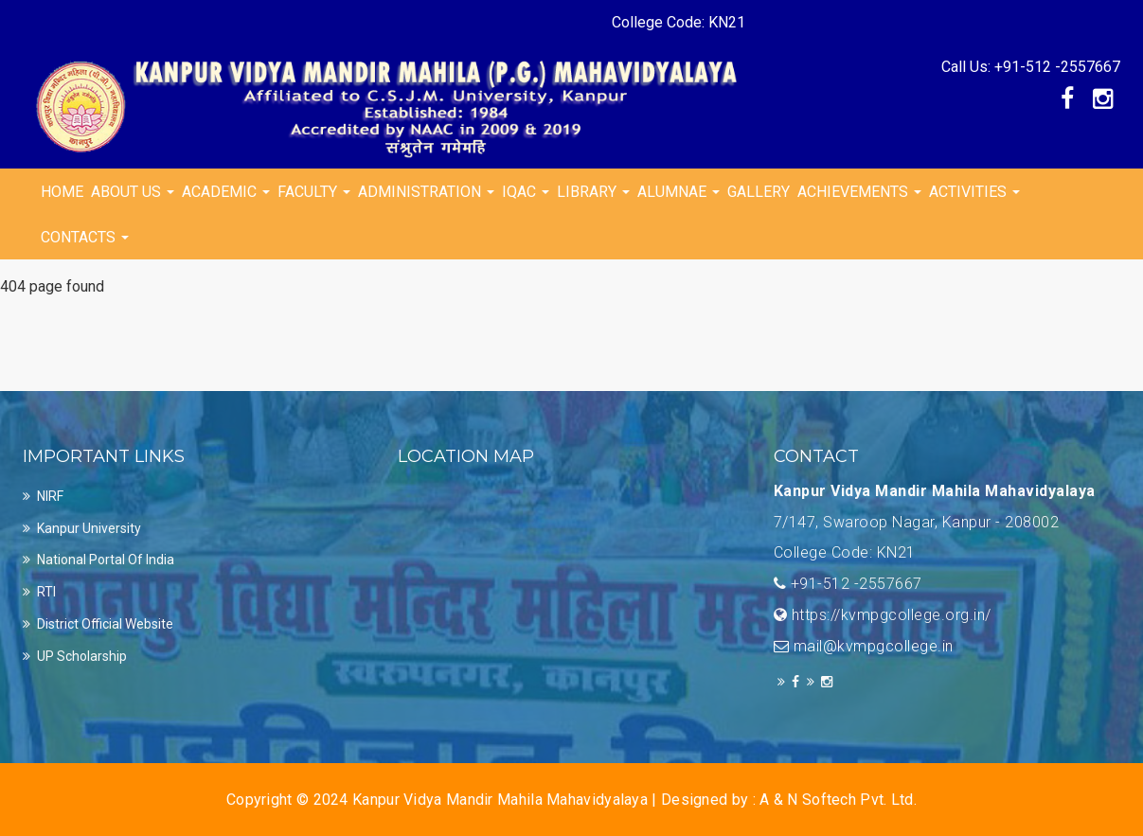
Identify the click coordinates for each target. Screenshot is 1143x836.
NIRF (50, 496)
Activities (974, 192)
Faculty (313, 192)
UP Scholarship (82, 656)
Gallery (758, 192)
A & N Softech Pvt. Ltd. (838, 800)
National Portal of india (105, 559)
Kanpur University (89, 528)
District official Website (105, 623)
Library (593, 192)
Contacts (85, 237)
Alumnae (678, 192)
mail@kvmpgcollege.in (874, 646)
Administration (426, 192)
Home (62, 192)
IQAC (525, 192)
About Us (132, 192)
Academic (226, 192)
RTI (46, 591)
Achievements (859, 192)
